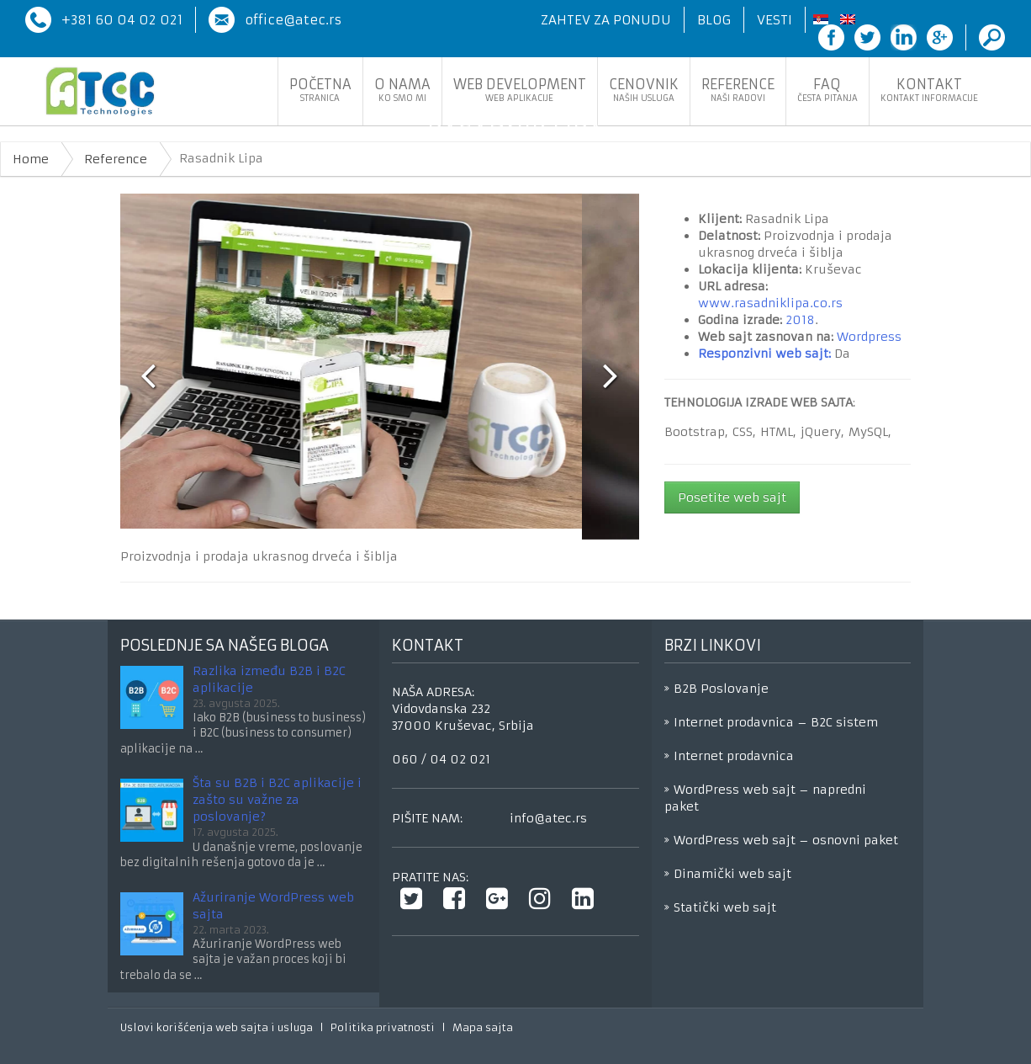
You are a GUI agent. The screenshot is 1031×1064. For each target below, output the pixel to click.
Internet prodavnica (734, 755)
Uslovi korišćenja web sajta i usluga (216, 1027)
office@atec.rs (293, 20)
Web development (519, 90)
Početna (320, 90)
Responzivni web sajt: (764, 353)
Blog (714, 20)
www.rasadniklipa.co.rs (770, 303)
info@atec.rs (548, 818)
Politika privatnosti (382, 1027)
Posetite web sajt (732, 497)
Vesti (774, 20)
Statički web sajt (725, 907)
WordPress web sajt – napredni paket (765, 798)
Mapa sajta (482, 1027)
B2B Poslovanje (721, 688)
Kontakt (929, 90)
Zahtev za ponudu (606, 20)
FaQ (827, 90)
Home (31, 159)
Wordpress (869, 336)
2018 (800, 319)
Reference (738, 90)
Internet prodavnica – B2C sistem (776, 722)
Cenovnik (644, 90)
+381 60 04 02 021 (121, 20)
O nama (402, 90)
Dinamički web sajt (732, 873)
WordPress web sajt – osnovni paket (786, 840)
